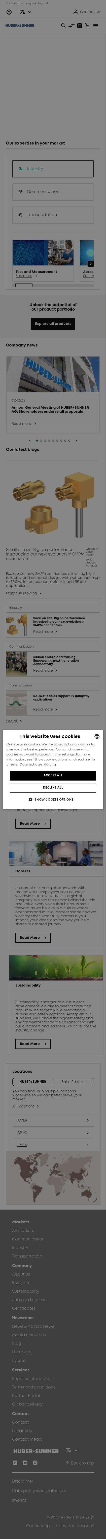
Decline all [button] (53, 787)
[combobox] (96, 736)
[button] (52, 799)
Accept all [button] (53, 775)
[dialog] (53, 769)
